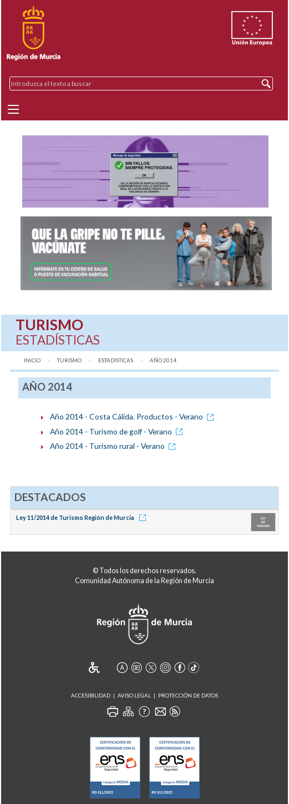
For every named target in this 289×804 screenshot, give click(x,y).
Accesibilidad (90, 695)
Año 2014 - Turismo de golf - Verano (118, 431)
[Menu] (13, 109)
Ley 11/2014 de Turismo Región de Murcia (83, 517)
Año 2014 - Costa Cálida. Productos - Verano (133, 416)
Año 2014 (163, 360)
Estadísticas (115, 360)
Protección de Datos (188, 695)
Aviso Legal (134, 695)
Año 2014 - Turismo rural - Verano (114, 446)
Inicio (32, 360)
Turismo (69, 360)
